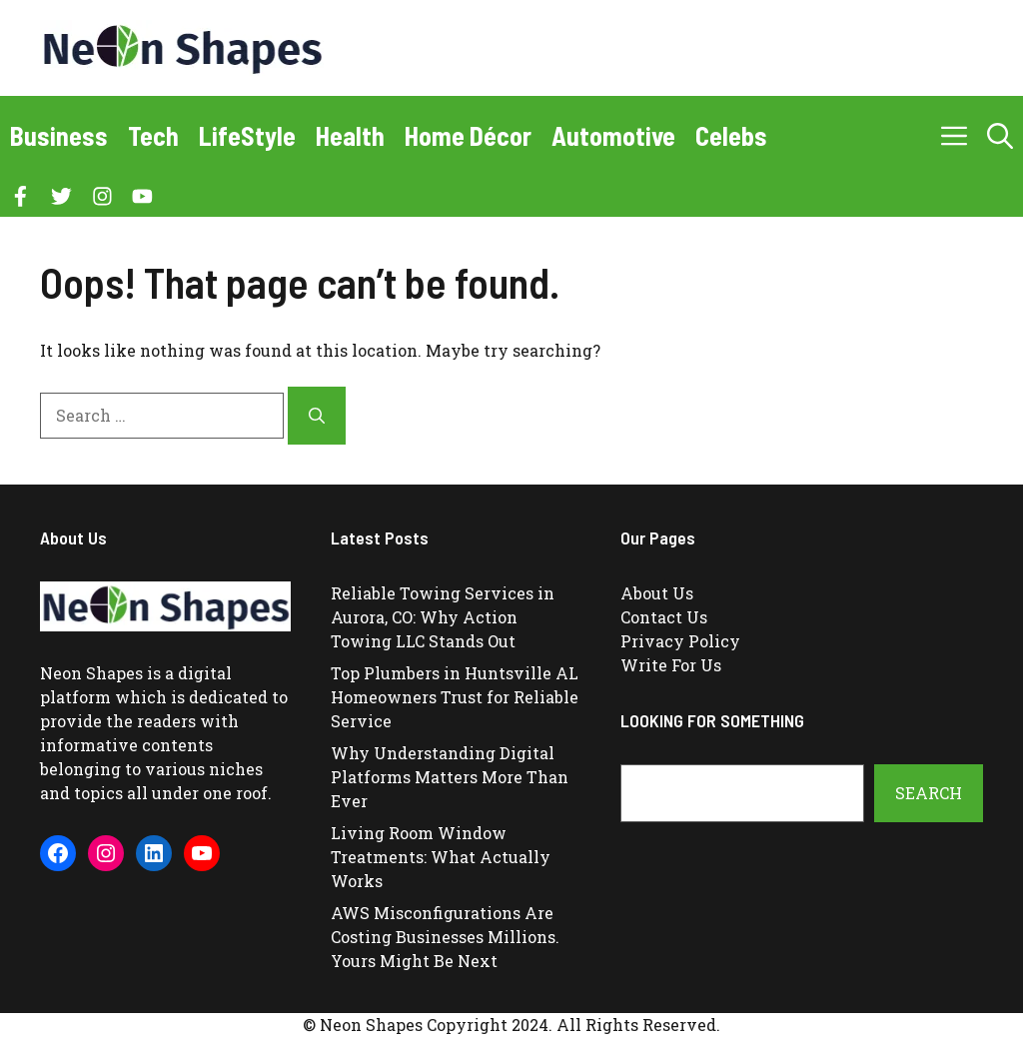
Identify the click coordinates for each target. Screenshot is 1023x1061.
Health (350, 135)
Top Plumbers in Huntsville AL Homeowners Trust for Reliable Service (454, 696)
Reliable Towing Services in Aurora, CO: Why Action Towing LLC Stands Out (442, 616)
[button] (1000, 136)
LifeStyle (247, 135)
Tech (153, 135)
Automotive (613, 135)
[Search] (317, 416)
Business (59, 135)
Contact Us (663, 616)
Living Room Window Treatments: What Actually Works (440, 856)
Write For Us (670, 664)
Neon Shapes (91, 672)
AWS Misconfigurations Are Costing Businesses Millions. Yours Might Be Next (445, 936)
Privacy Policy (680, 640)
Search (928, 792)
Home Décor (468, 135)
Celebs (731, 135)
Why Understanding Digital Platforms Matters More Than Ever (449, 776)
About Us (656, 592)
